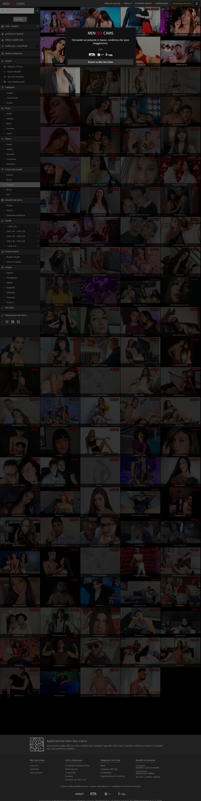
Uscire (100, 49)
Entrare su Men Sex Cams (100, 62)
